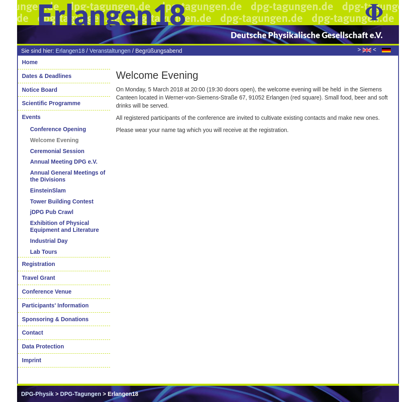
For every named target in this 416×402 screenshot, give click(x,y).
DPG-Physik (37, 394)
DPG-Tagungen (80, 394)
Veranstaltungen (109, 51)
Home (30, 62)
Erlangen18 (70, 51)
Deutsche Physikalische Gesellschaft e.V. (307, 35)
